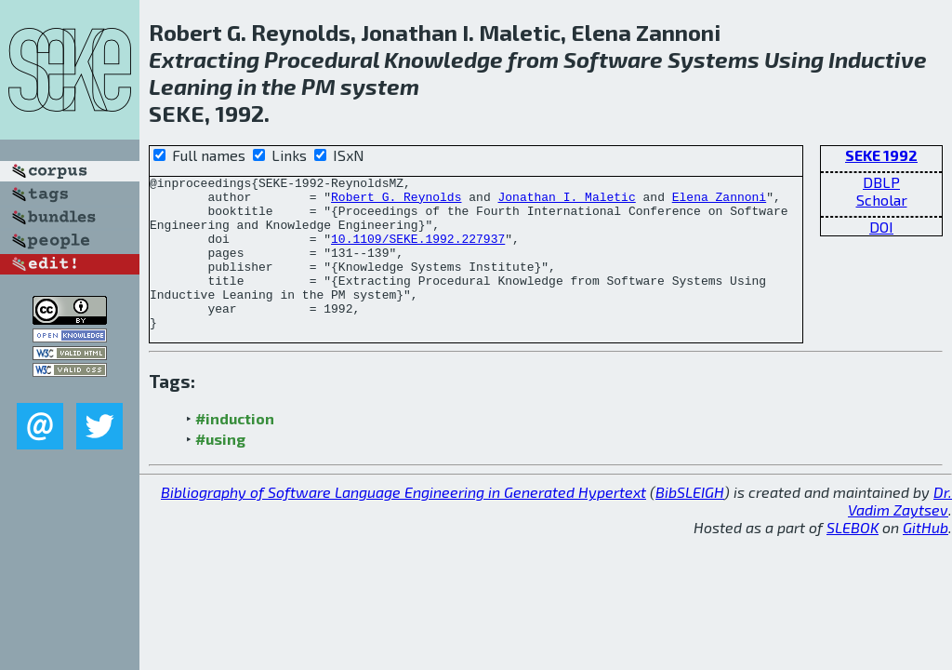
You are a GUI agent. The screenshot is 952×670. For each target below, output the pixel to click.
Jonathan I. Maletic (566, 202)
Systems (714, 59)
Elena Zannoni (719, 202)
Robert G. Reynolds (396, 202)
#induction (234, 449)
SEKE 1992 (881, 155)
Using (794, 59)
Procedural (321, 59)
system (379, 86)
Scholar (881, 199)
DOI (881, 226)
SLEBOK (852, 558)
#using (220, 469)
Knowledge (443, 59)
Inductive (877, 59)
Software (613, 59)
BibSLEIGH (689, 522)
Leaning (190, 86)
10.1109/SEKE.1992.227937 (418, 252)
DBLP (881, 182)
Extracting (204, 59)
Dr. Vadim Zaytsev (900, 531)
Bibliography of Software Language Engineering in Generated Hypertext (403, 522)
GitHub (925, 558)
